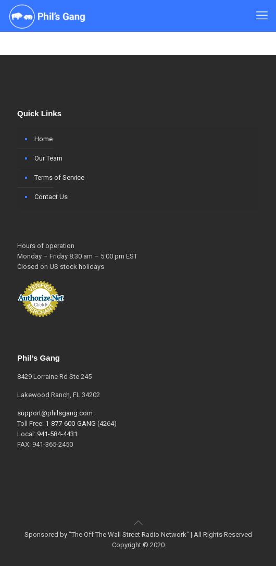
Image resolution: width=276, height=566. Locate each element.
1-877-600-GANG (70, 423)
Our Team (48, 158)
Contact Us (51, 197)
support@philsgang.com (55, 413)
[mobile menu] (262, 15)
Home (43, 139)
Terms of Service (59, 177)
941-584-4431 (57, 434)
